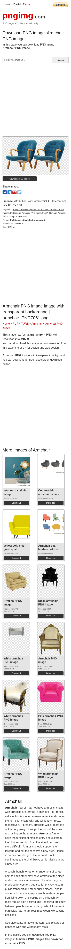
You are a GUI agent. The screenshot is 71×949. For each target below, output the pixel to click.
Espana (26, 4)
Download (16, 503)
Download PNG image (20, 179)
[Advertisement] (35, 101)
